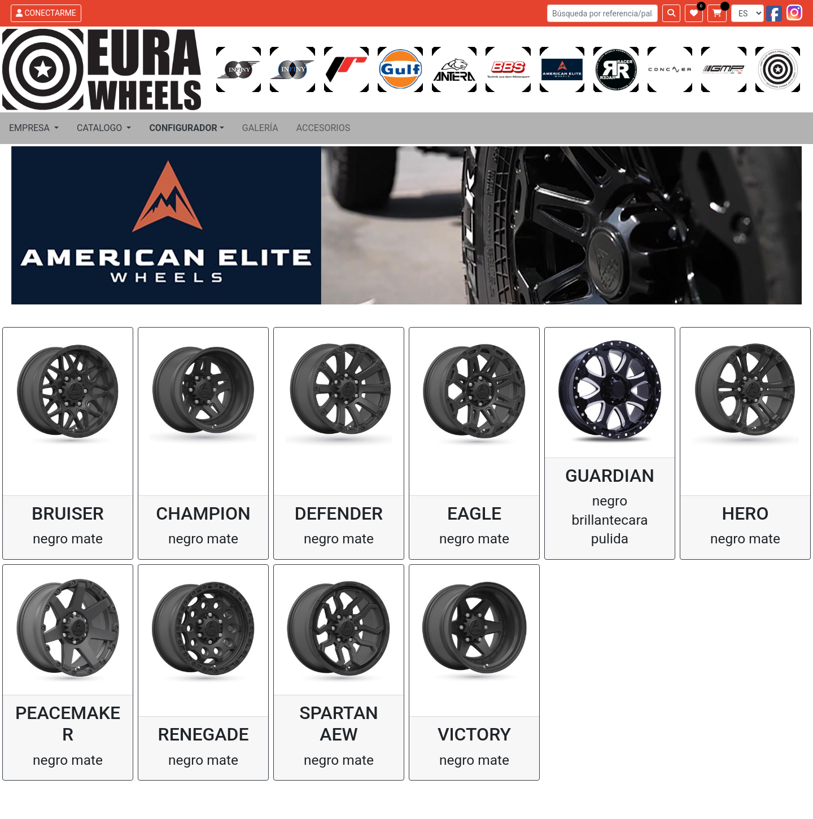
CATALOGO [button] (100, 128)
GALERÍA (260, 128)
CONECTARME (46, 13)
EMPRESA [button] (30, 128)
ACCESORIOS (323, 128)
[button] (186, 128)
